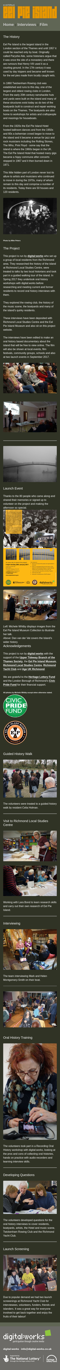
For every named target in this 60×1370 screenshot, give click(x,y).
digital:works (35, 256)
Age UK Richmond (33, 669)
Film (44, 24)
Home (8, 24)
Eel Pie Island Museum (42, 661)
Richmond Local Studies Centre (22, 665)
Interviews (26, 24)
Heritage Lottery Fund (41, 677)
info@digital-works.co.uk (36, 1349)
